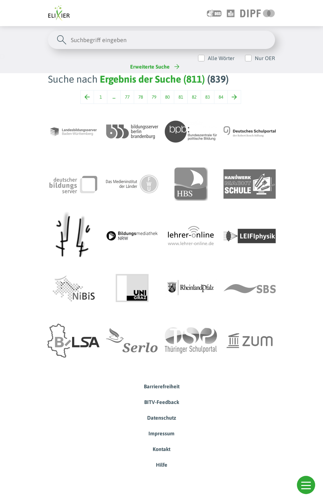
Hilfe (161, 465)
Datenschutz (161, 418)
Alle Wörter (221, 58)
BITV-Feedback (161, 402)
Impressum (161, 433)
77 (127, 97)
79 (154, 97)
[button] (306, 485)
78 (140, 97)
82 (194, 97)
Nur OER (265, 58)
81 (180, 97)
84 (221, 97)
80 (167, 97)
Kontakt (161, 449)
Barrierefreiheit (161, 386)
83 (207, 97)
